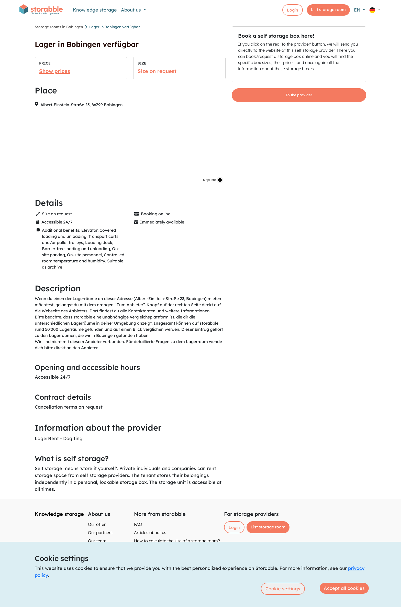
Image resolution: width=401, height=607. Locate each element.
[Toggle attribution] (220, 180)
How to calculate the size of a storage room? (177, 540)
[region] (130, 149)
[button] (375, 9)
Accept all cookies (344, 588)
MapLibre (209, 180)
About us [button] (131, 10)
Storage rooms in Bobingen (59, 27)
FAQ (138, 524)
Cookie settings (282, 589)
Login (292, 10)
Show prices (54, 71)
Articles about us (150, 532)
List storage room (328, 9)
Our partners (100, 532)
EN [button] (358, 10)
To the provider (299, 95)
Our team (97, 540)
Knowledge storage (95, 10)
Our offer (97, 524)
